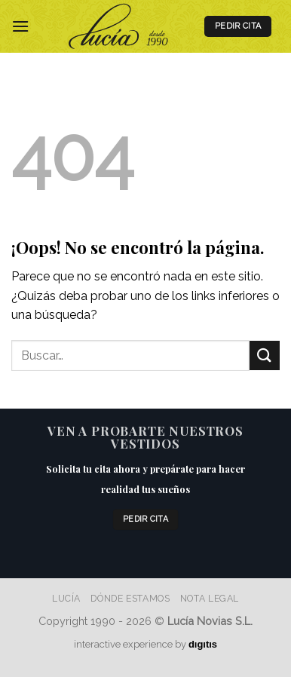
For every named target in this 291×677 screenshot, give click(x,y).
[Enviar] (265, 355)
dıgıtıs (202, 644)
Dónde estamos (130, 598)
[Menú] (20, 26)
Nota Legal (209, 598)
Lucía (66, 598)
